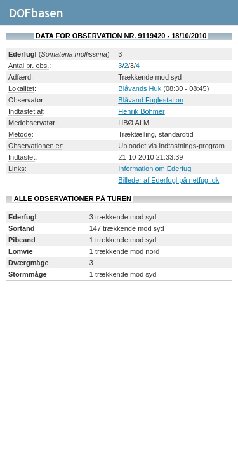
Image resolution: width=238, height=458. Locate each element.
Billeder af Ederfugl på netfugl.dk (168, 180)
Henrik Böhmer (141, 111)
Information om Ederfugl (155, 168)
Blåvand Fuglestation (150, 100)
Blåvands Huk (139, 88)
